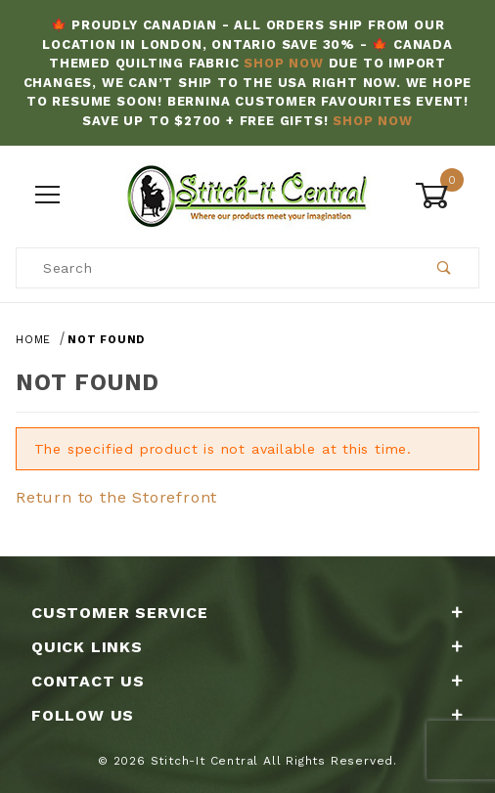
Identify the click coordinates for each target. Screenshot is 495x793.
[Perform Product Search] (444, 267)
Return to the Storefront (116, 497)
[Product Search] (214, 267)
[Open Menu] (48, 196)
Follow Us (247, 715)
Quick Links (247, 647)
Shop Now (283, 63)
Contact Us (247, 681)
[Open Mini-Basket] (447, 195)
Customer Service (247, 612)
